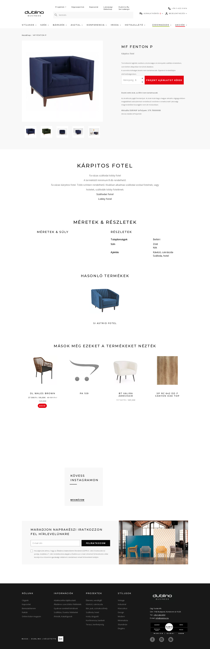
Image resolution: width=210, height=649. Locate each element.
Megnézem (77, 499)
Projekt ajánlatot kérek (164, 80)
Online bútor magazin (31, 616)
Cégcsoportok (77, 7)
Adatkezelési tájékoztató (65, 600)
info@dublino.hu (162, 618)
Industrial (122, 604)
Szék (44, 25)
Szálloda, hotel (92, 612)
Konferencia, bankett (95, 620)
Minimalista (123, 620)
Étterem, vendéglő (94, 600)
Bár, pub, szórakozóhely (96, 608)
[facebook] (152, 639)
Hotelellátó (135, 25)
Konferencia (97, 25)
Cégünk (25, 600)
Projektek (60, 7)
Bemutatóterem (29, 608)
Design (121, 612)
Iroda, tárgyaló (92, 616)
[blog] (170, 639)
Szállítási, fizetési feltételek (66, 612)
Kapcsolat (94, 7)
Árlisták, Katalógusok (63, 616)
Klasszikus (122, 608)
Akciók (181, 25)
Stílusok (29, 25)
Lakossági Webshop (108, 8)
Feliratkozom (96, 543)
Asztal (77, 25)
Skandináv (122, 624)
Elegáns (121, 628)
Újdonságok (161, 25)
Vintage (121, 600)
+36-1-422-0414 (159, 615)
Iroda (116, 25)
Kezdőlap (26, 35)
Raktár (25, 612)
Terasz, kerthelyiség (95, 624)
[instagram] (162, 639)
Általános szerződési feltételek (67, 604)
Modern (121, 616)
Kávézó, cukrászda (94, 604)
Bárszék (60, 25)
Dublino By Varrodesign (124, 8)
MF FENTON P (40, 35)
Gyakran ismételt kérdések (66, 608)
